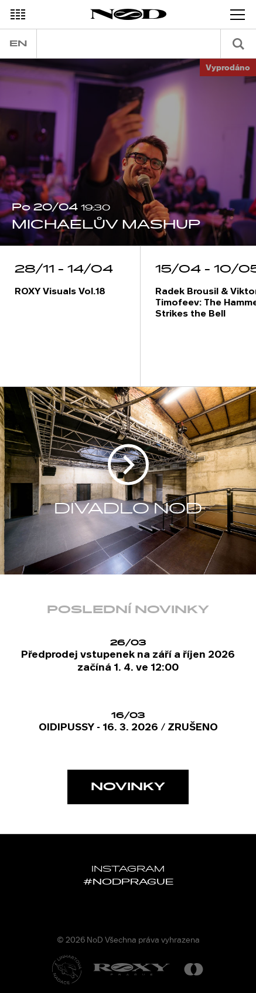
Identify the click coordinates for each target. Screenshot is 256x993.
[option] (128, 152)
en (18, 43)
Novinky (128, 787)
